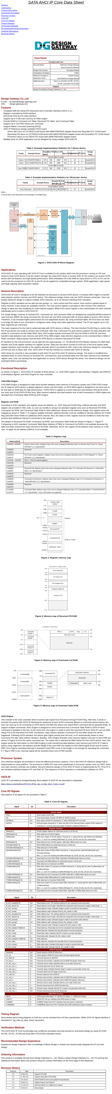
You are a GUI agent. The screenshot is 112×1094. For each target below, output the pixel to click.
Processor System (8, 15)
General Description (9, 10)
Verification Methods (9, 26)
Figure (38, 616)
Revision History (8, 34)
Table (48, 436)
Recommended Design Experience (15, 28)
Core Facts (40, 58)
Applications (6, 8)
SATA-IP (5, 18)
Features (4, 5)
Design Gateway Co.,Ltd (15, 98)
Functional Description (10, 13)
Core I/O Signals (8, 20)
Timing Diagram (7, 23)
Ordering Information (9, 31)
